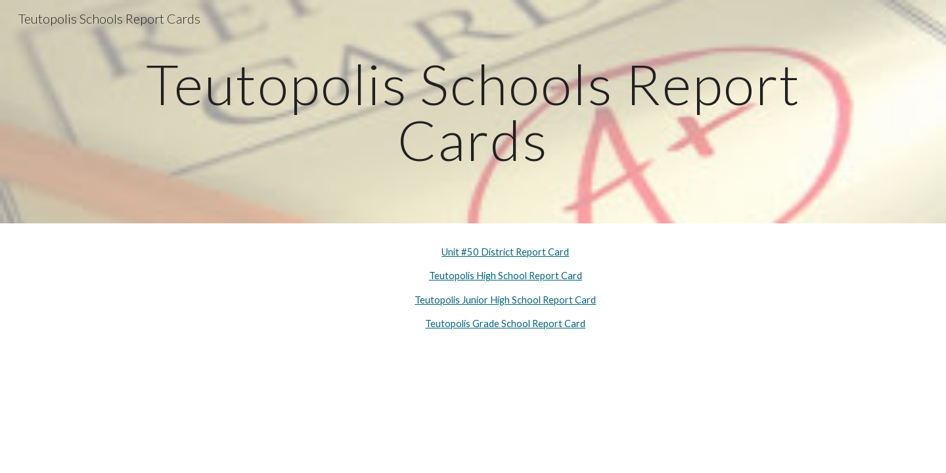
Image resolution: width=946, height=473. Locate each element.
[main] (473, 112)
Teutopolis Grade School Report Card (505, 323)
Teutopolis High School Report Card (505, 275)
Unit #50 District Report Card (505, 252)
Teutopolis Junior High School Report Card (505, 299)
